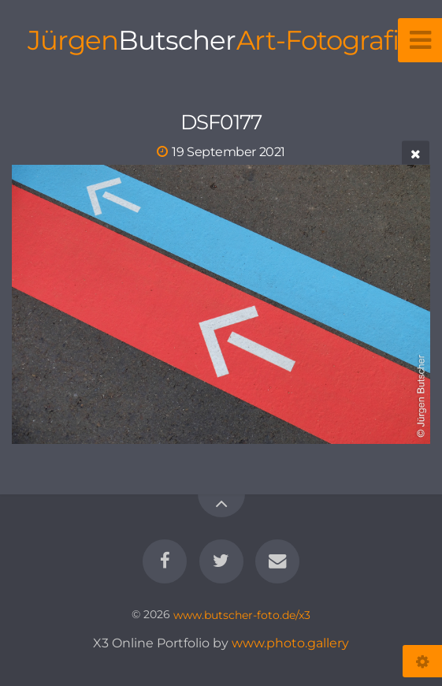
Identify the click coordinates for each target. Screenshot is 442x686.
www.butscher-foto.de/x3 (241, 614)
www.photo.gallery (290, 643)
